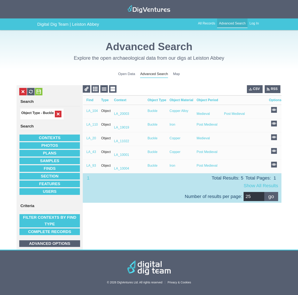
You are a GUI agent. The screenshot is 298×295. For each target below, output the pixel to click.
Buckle (48, 113)
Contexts (49, 137)
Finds (50, 168)
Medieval (203, 113)
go (271, 196)
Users (49, 191)
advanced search (154, 74)
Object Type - (32, 113)
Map (176, 74)
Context (120, 100)
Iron (172, 124)
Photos (49, 145)
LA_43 (91, 152)
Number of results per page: (213, 196)
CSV (256, 89)
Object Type (157, 100)
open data (126, 74)
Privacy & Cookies (179, 281)
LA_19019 (121, 127)
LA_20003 (121, 113)
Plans (49, 153)
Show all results (261, 185)
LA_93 (91, 165)
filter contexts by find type (49, 220)
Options (275, 100)
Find (90, 100)
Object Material (181, 100)
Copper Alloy (178, 111)
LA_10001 (121, 155)
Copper (174, 138)
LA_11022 (121, 141)
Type (105, 100)
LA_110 (92, 124)
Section (49, 176)
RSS (274, 89)
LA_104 (92, 111)
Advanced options (49, 243)
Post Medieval (234, 113)
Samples (49, 160)
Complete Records (49, 231)
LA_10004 (121, 168)
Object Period (207, 100)
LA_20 (91, 138)
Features (49, 183)
